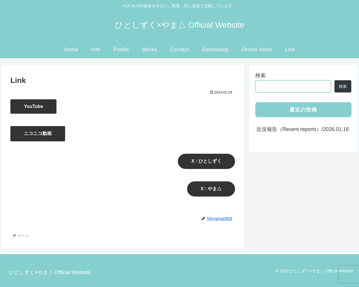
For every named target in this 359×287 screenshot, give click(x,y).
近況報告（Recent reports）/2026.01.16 (302, 129)
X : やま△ (211, 188)
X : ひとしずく (206, 161)
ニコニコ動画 (38, 133)
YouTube (33, 106)
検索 (260, 75)
